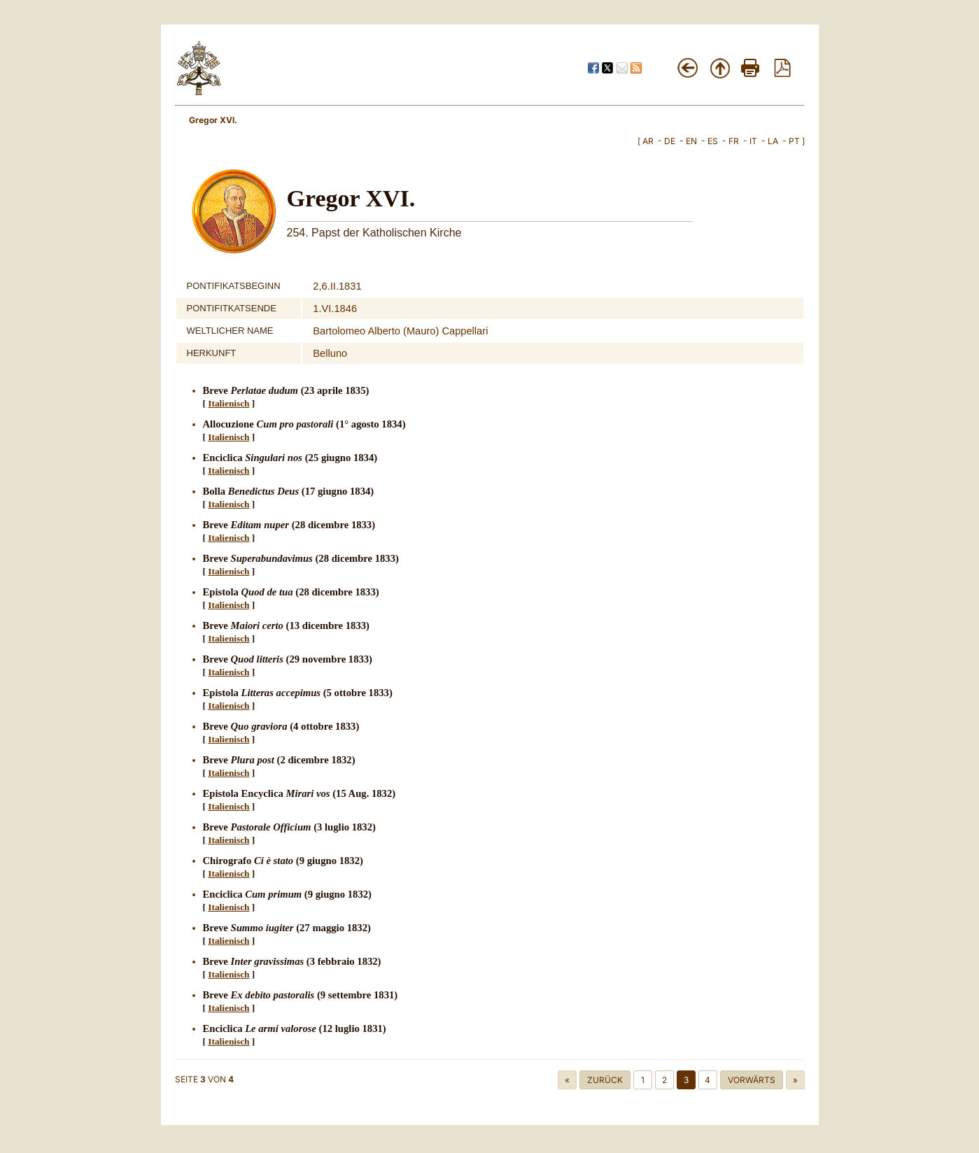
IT (753, 141)
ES (712, 141)
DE (669, 141)
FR (733, 141)
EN (691, 141)
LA (773, 141)
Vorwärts (751, 1080)
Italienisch (228, 403)
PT (794, 141)
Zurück (605, 1080)
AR (648, 141)
